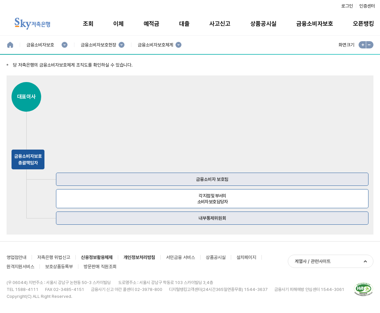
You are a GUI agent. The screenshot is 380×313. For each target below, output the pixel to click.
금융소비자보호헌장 (98, 45)
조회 (88, 23)
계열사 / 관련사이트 (313, 261)
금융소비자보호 (314, 23)
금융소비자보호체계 (155, 45)
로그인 (347, 6)
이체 (118, 23)
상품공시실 (263, 23)
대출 (184, 23)
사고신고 (220, 23)
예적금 (151, 23)
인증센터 (367, 6)
